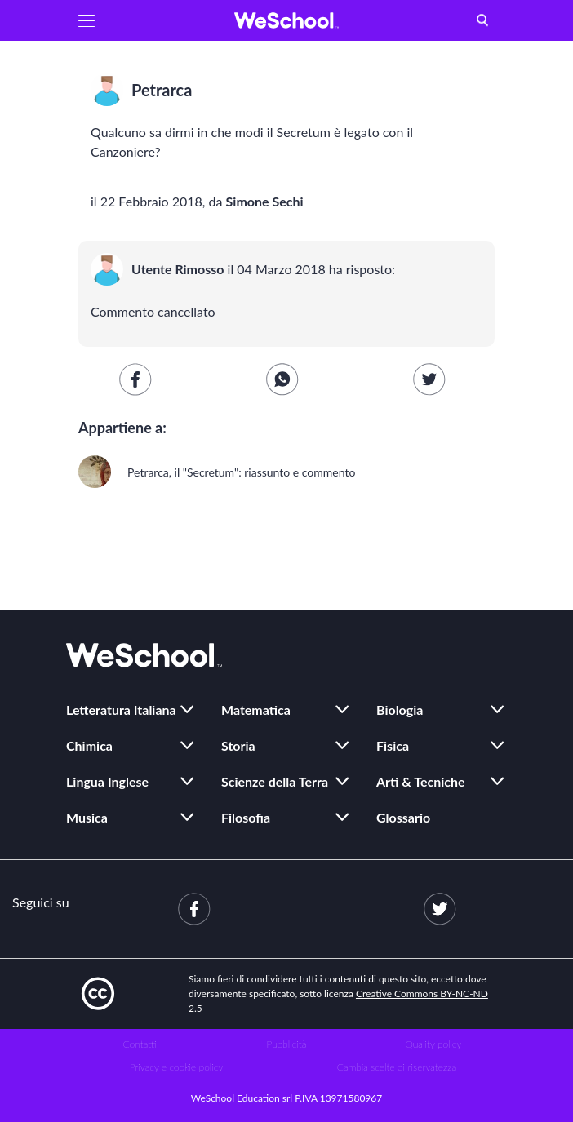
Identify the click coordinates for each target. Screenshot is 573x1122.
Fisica (392, 745)
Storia (238, 745)
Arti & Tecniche (420, 781)
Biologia (399, 709)
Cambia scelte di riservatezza (396, 1067)
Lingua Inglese (107, 781)
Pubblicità (287, 1044)
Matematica (256, 709)
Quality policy (433, 1044)
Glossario (403, 817)
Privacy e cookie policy (177, 1067)
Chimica (89, 745)
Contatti (140, 1044)
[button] (86, 20)
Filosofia (245, 817)
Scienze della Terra (274, 781)
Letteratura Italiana (121, 709)
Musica (87, 817)
